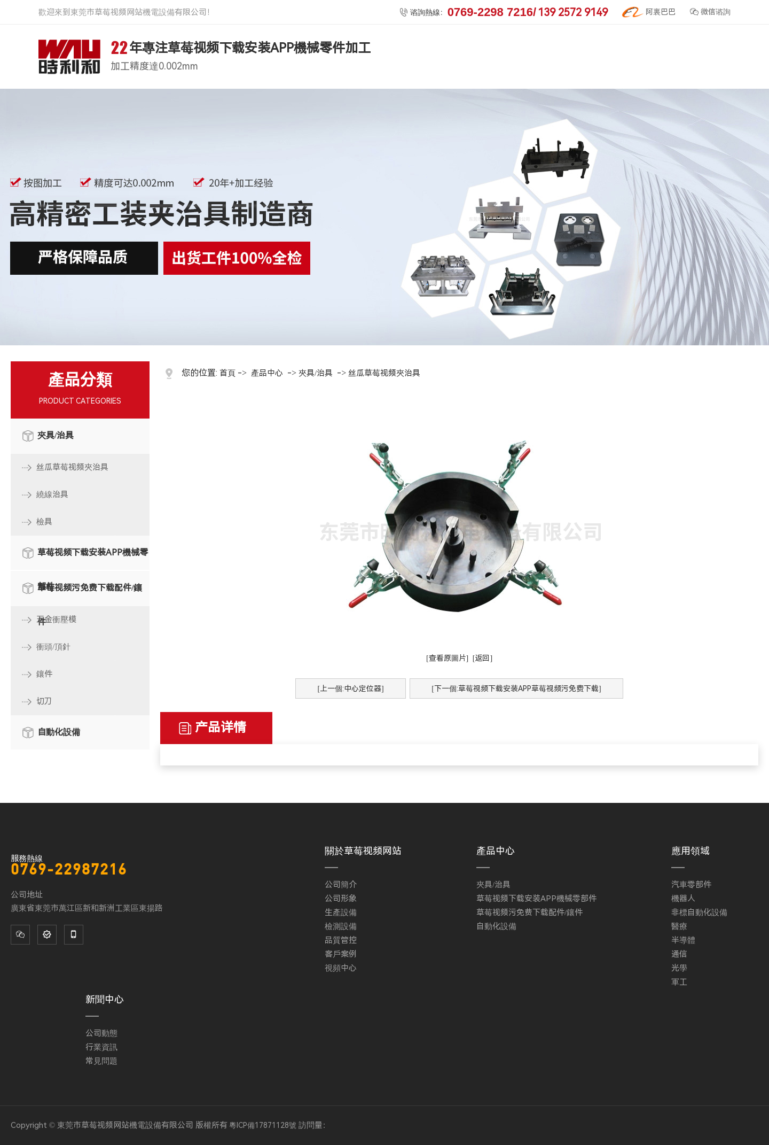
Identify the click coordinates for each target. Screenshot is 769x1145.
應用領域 (690, 850)
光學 (679, 968)
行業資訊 (101, 1047)
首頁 (227, 373)
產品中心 (267, 373)
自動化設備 (58, 732)
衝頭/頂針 (53, 647)
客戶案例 (341, 954)
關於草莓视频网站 (363, 850)
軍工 (679, 982)
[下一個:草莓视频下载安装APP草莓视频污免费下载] (516, 688)
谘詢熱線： (503, 12)
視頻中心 (341, 968)
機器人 (683, 898)
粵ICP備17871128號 (262, 1125)
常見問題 (101, 1061)
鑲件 (44, 674)
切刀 (44, 701)
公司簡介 (341, 884)
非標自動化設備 (699, 912)
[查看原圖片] (447, 658)
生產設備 (341, 912)
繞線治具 (52, 494)
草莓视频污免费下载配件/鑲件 (89, 594)
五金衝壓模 (56, 619)
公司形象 (341, 898)
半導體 (683, 940)
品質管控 (341, 940)
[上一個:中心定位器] (350, 688)
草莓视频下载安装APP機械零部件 (92, 558)
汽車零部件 (691, 884)
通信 (679, 954)
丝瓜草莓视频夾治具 (72, 467)
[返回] (482, 658)
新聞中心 (104, 999)
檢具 (44, 522)
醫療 (679, 926)
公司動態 (101, 1033)
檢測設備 (341, 926)
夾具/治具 (55, 435)
